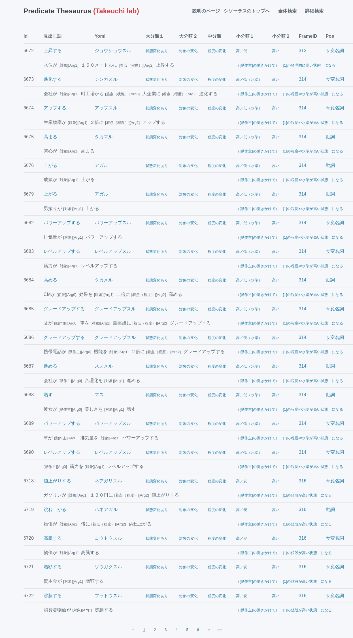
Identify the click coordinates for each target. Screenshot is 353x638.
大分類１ (155, 36)
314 (302, 79)
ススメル (104, 366)
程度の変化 (217, 51)
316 (302, 480)
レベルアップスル (113, 251)
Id (26, 36)
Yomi (100, 36)
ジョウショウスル (113, 50)
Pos (330, 36)
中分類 (214, 36)
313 (302, 50)
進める (50, 366)
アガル (101, 165)
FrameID (308, 36)
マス (99, 394)
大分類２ (188, 36)
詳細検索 (316, 11)
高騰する (53, 538)
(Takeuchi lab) (81, 11)
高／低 (241, 51)
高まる (50, 136)
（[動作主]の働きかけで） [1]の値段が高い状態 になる (284, 495)
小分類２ (281, 36)
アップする (55, 107)
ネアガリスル (108, 480)
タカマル (104, 136)
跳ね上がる (55, 509)
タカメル (104, 279)
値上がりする (57, 480)
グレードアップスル (115, 308)
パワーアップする (62, 222)
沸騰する (53, 595)
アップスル (106, 107)
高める (50, 279)
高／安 (241, 481)
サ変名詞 (335, 50)
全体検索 (289, 11)
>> (220, 630)
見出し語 (53, 36)
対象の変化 (188, 51)
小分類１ (245, 36)
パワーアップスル (113, 222)
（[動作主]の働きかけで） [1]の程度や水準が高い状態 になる (289, 94)
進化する (53, 79)
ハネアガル (106, 509)
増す (48, 394)
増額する (53, 566)
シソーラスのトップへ (249, 11)
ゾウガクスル (108, 566)
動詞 (330, 136)
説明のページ (206, 11)
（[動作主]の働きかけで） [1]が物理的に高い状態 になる (285, 65)
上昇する (53, 50)
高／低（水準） (249, 79)
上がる (50, 165)
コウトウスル (108, 538)
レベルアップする (62, 251)
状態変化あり (157, 51)
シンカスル (106, 79)
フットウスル (108, 595)
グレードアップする (64, 308)
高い (275, 51)
